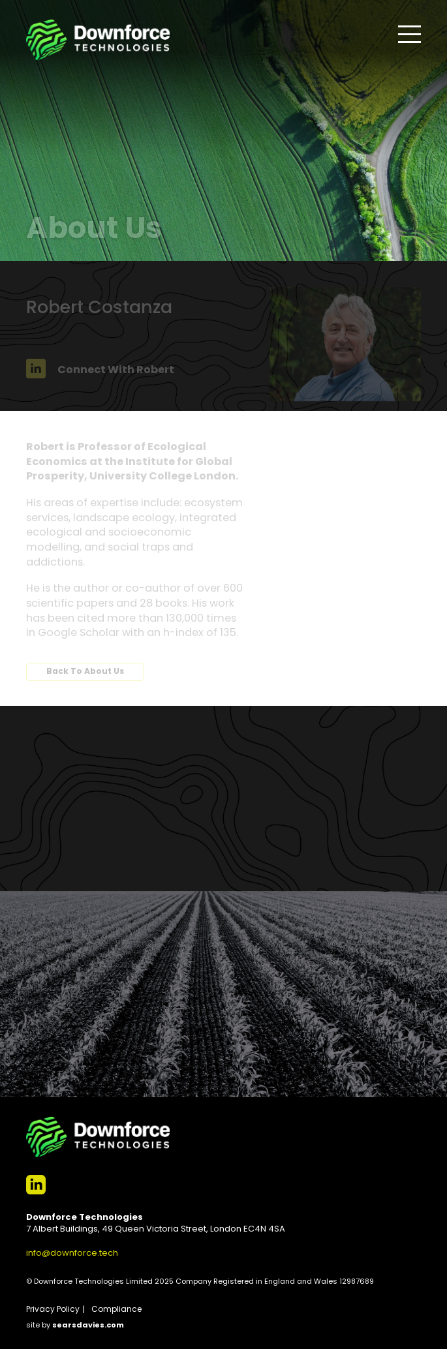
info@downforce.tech (72, 1253)
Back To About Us (85, 671)
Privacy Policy (53, 1309)
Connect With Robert (100, 370)
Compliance (116, 1309)
